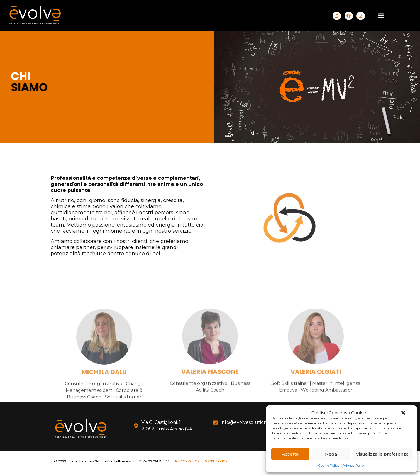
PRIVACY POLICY (186, 461)
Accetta (290, 454)
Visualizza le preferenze (382, 454)
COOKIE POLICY (215, 461)
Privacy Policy (353, 465)
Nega (331, 454)
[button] (403, 412)
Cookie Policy (329, 465)
